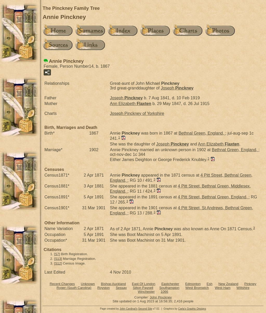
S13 (58, 259)
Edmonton (193, 284)
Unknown (88, 284)
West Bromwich (197, 288)
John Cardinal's (128, 308)
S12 (58, 263)
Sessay (121, 288)
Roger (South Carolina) (74, 288)
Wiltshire (242, 288)
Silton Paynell (143, 288)
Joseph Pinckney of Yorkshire (137, 113)
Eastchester (170, 284)
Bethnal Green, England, (201, 133)
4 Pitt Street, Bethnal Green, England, (213, 197)
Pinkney (250, 284)
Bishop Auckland (113, 284)
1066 (164, 292)
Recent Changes (62, 284)
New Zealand (228, 284)
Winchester (146, 292)
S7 (57, 254)
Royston (103, 288)
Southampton (169, 288)
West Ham (222, 288)
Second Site (145, 308)
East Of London (143, 284)
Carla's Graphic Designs (192, 308)
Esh (209, 284)
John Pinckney (161, 297)
